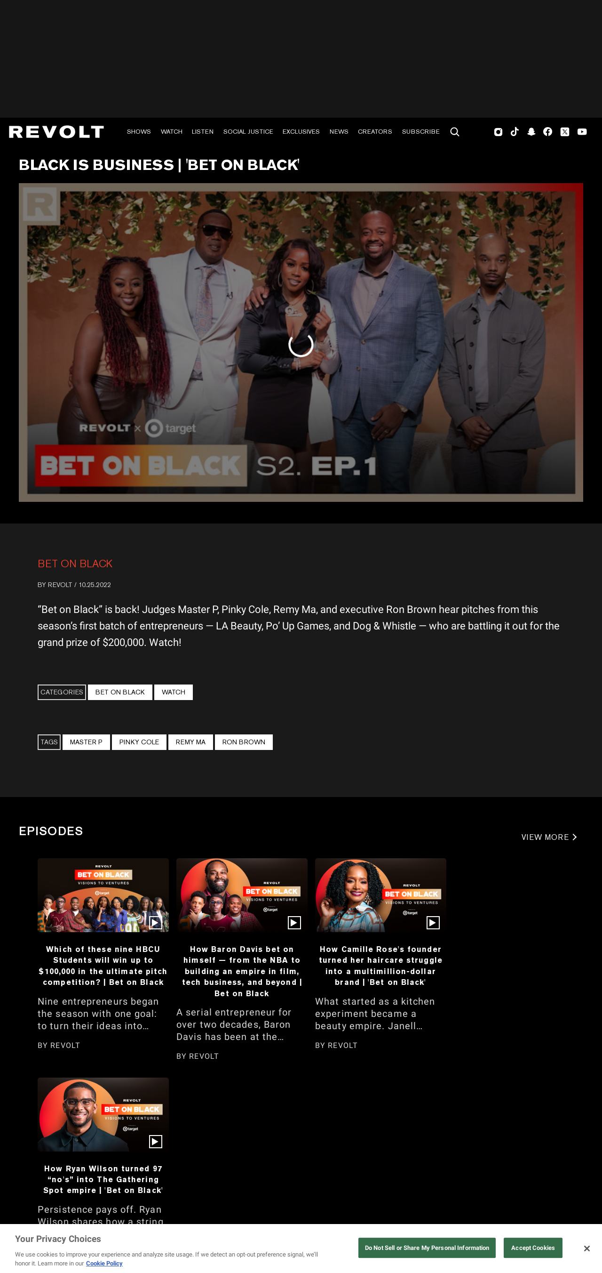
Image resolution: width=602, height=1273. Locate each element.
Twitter (565, 132)
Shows (139, 132)
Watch (171, 132)
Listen (203, 132)
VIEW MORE (545, 837)
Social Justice (248, 132)
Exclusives (301, 132)
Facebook (547, 132)
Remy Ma (191, 742)
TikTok (514, 132)
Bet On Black (75, 563)
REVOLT (60, 584)
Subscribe (421, 132)
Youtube (582, 133)
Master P (86, 742)
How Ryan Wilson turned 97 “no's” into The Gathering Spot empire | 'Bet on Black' (103, 1179)
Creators (375, 132)
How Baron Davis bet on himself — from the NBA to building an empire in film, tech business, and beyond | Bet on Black (242, 971)
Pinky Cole (139, 742)
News (339, 132)
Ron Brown (243, 742)
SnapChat (531, 132)
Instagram (498, 132)
